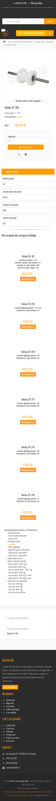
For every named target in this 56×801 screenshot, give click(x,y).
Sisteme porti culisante (19, 549)
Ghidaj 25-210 (28, 495)
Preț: (7, 125)
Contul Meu (38, 3)
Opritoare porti (15, 558)
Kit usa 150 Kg (15, 583)
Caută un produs (12, 737)
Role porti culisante (17, 552)
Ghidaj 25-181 (28, 256)
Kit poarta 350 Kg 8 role (19, 578)
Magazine (10, 703)
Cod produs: (9, 112)
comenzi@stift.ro (13, 767)
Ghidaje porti (39, 41)
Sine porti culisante (17, 555)
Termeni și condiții (14, 795)
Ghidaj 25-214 (28, 447)
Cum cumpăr (11, 712)
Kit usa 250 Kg (15, 586)
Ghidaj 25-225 (28, 304)
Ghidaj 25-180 (12, 633)
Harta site (10, 740)
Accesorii (12, 538)
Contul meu (10, 725)
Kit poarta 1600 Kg (17, 564)
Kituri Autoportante (17, 561)
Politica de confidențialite (42, 792)
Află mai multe (10, 687)
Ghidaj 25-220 (28, 352)
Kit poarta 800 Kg (16, 566)
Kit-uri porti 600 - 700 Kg (20, 569)
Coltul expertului (12, 709)
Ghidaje (50, 41)
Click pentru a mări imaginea (28, 100)
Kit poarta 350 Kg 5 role (19, 575)
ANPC (31, 795)
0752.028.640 (11, 762)
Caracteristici (12, 171)
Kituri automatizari (17, 535)
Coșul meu (10, 728)
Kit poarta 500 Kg (16, 572)
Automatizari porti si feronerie (20, 41)
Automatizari (14, 532)
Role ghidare (14, 547)
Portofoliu (10, 706)
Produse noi (10, 734)
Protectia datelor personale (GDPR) (16, 792)
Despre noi (10, 699)
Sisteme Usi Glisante (17, 581)
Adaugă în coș (26, 147)
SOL (25, 795)
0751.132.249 (11, 758)
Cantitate (11, 136)
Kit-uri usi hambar (16, 592)
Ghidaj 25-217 (28, 399)
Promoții (9, 731)
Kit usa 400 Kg (15, 589)
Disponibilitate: (11, 116)
